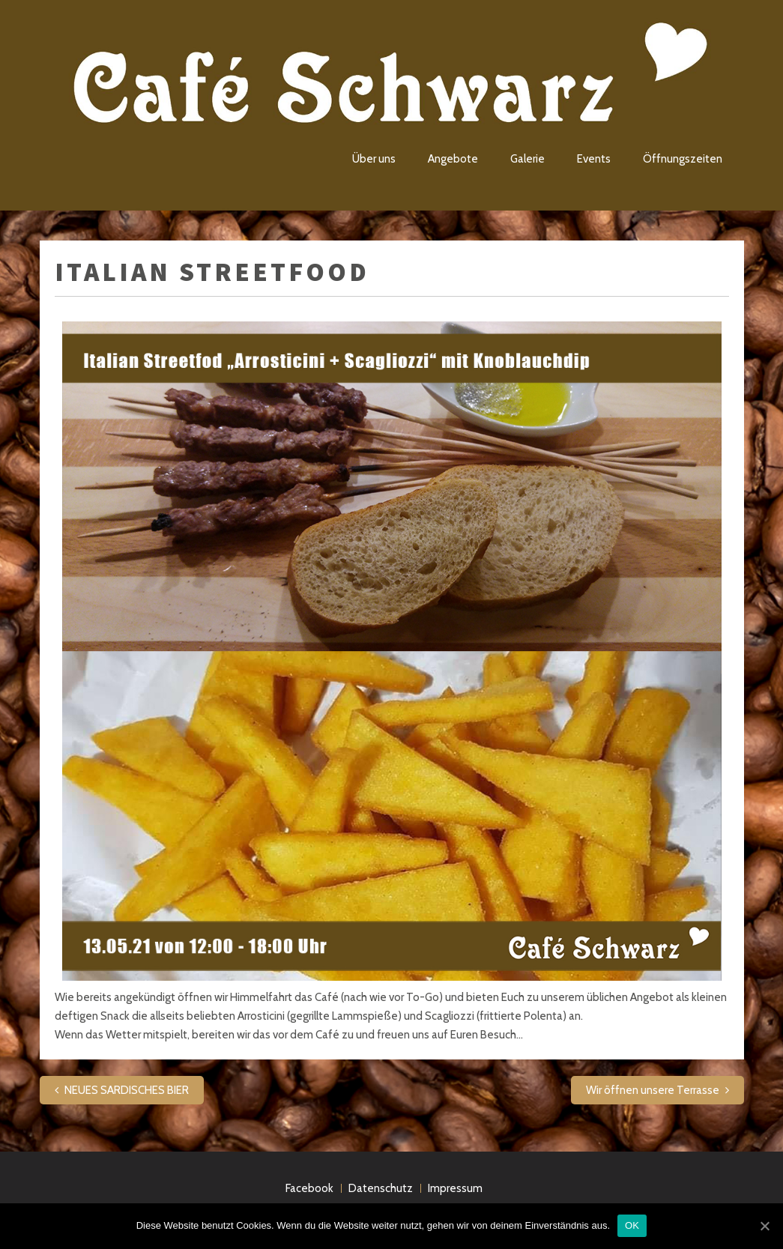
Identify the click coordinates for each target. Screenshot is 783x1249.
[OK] (764, 1225)
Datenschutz (380, 1188)
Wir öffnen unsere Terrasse (652, 1090)
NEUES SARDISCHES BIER (126, 1090)
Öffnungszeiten (682, 159)
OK (632, 1225)
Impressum (455, 1188)
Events (594, 159)
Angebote (453, 159)
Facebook (309, 1188)
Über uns (374, 159)
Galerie (527, 159)
